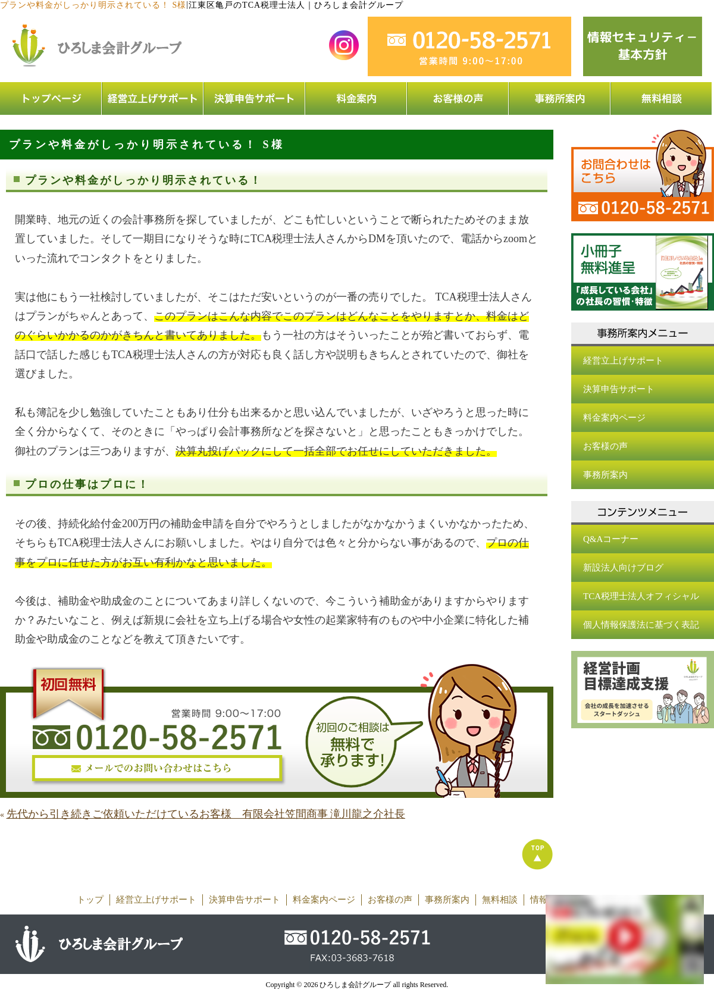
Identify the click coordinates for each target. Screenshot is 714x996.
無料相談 (500, 899)
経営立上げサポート (623, 360)
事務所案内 (605, 475)
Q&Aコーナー (610, 539)
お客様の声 (605, 446)
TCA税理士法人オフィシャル (641, 596)
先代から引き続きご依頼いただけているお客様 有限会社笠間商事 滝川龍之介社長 (206, 814)
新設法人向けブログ (623, 567)
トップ (90, 899)
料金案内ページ (614, 417)
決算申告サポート (618, 389)
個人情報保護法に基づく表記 (641, 624)
